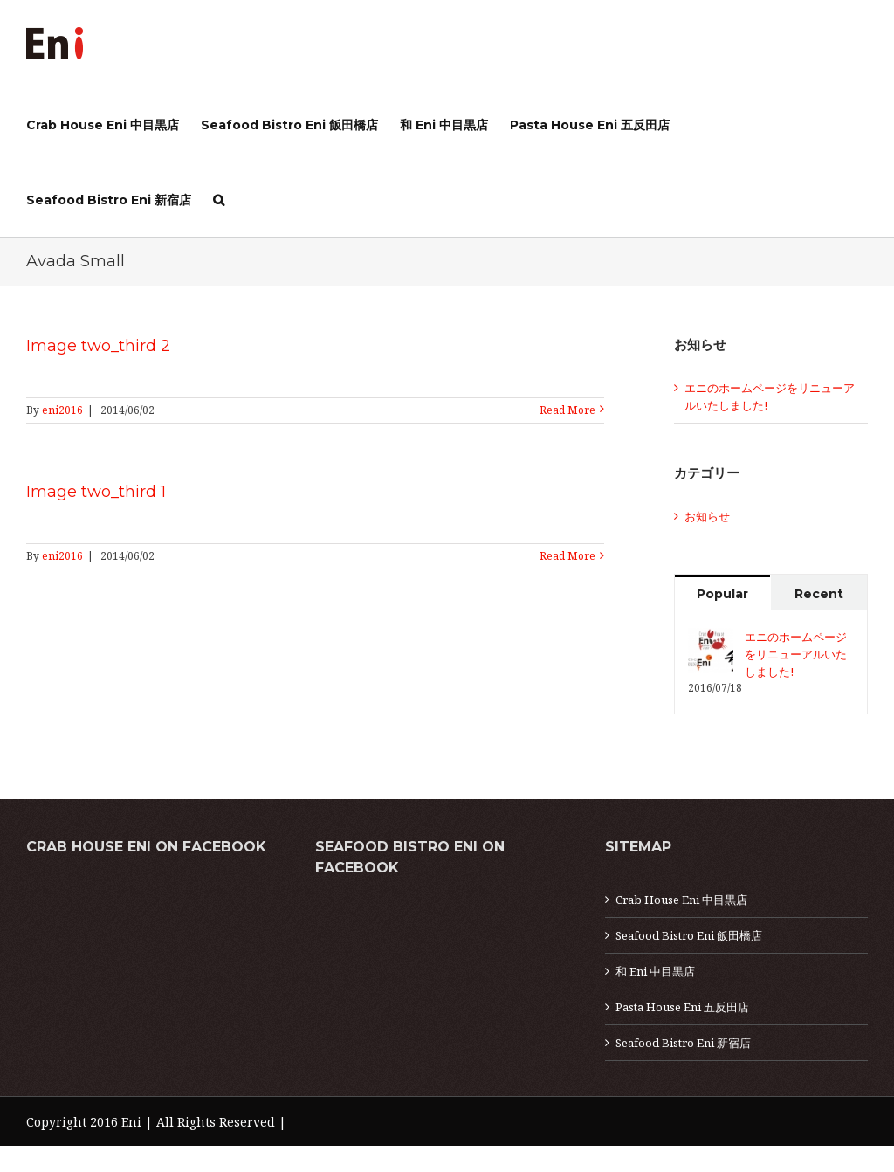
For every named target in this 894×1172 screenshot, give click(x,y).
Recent (818, 594)
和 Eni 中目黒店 (655, 971)
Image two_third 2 (98, 345)
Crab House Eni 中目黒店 (681, 899)
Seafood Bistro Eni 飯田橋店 (688, 935)
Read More (567, 410)
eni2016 (62, 410)
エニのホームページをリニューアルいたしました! (796, 654)
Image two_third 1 (96, 491)
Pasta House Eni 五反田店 (682, 1007)
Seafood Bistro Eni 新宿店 (683, 1043)
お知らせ (707, 516)
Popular (722, 594)
